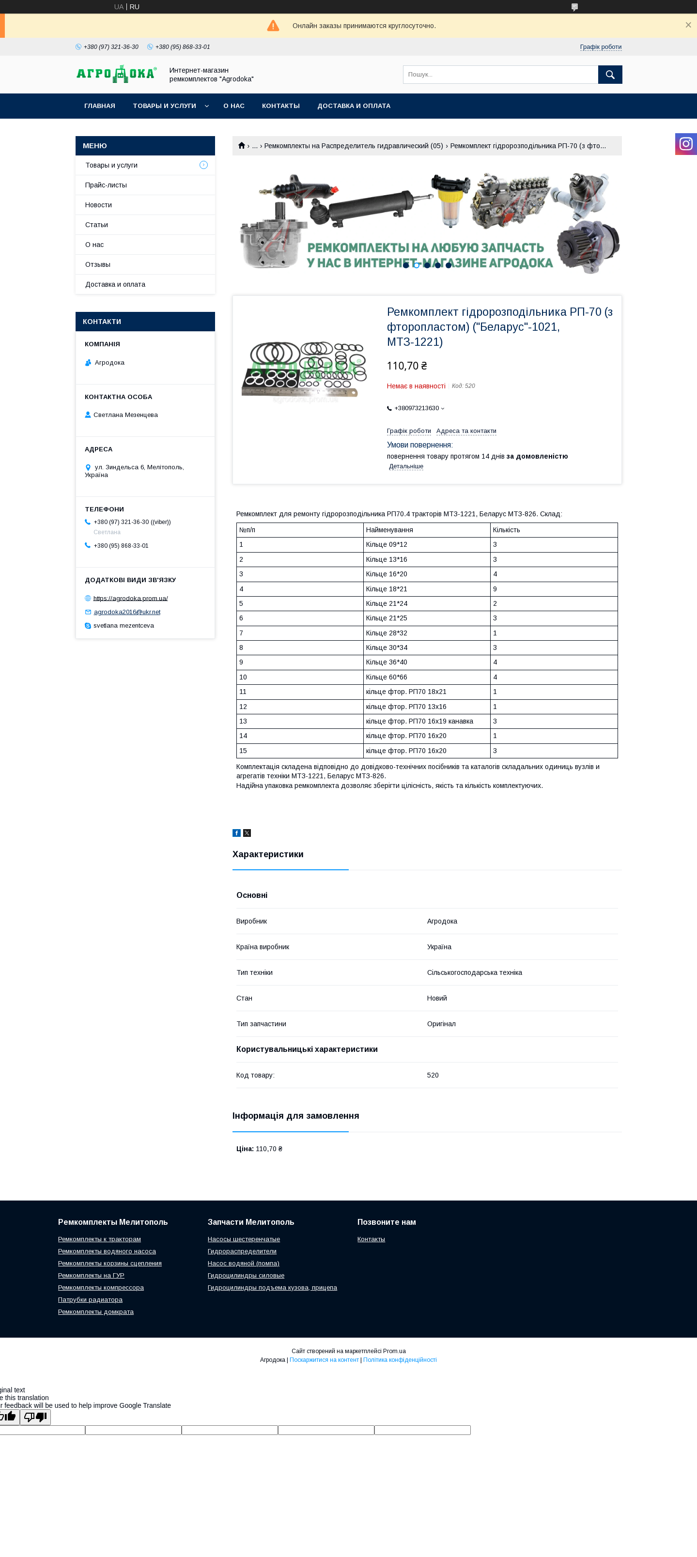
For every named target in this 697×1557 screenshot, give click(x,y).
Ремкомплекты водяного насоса (107, 1251)
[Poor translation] (35, 1417)
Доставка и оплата (353, 105)
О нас (234, 105)
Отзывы (97, 264)
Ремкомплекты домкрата (96, 1311)
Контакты (281, 105)
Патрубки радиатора (90, 1299)
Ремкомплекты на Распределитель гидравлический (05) (353, 146)
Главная (99, 105)
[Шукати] (610, 74)
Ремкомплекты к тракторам (99, 1239)
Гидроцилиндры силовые (246, 1275)
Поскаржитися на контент (324, 1360)
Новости (98, 205)
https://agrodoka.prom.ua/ (130, 597)
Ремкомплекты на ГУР (91, 1275)
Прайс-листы (106, 185)
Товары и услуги (164, 105)
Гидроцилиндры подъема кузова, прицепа (272, 1287)
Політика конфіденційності (400, 1360)
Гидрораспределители (242, 1251)
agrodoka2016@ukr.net (127, 612)
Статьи (96, 225)
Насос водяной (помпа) (243, 1263)
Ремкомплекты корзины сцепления (110, 1263)
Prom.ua (394, 1351)
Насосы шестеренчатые (244, 1239)
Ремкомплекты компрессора (101, 1287)
